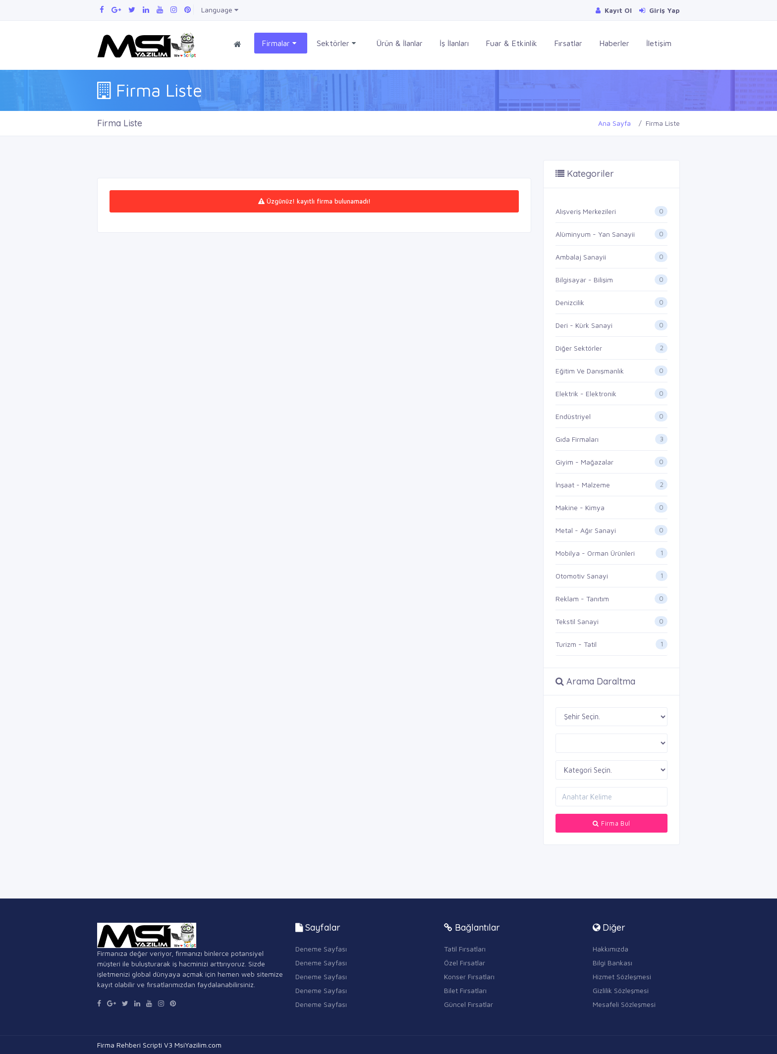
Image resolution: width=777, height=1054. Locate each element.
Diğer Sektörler (578, 348)
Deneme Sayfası (321, 949)
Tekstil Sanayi (577, 621)
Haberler (614, 43)
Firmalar (279, 43)
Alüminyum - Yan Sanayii (595, 234)
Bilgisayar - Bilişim (584, 279)
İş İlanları (454, 43)
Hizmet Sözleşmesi (622, 976)
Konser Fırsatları (469, 976)
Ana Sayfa (614, 123)
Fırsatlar (568, 43)
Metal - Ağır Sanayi (585, 530)
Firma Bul (611, 823)
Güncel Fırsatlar (468, 1004)
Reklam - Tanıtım (582, 598)
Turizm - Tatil (576, 644)
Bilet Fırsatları (465, 990)
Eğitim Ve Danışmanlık (589, 371)
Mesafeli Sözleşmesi (624, 1004)
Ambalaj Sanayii (580, 257)
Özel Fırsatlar (464, 962)
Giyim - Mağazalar (584, 462)
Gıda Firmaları (577, 439)
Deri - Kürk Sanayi (583, 325)
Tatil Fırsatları (465, 949)
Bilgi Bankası (612, 962)
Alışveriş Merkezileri (585, 211)
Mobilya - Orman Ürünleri (595, 553)
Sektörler (336, 43)
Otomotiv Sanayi (581, 576)
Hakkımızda (610, 949)
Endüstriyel (573, 416)
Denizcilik (569, 302)
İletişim (658, 43)
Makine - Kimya (580, 507)
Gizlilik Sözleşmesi (621, 990)
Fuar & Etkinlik (511, 43)
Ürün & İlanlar (399, 43)
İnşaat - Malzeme (582, 484)
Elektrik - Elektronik (585, 393)
